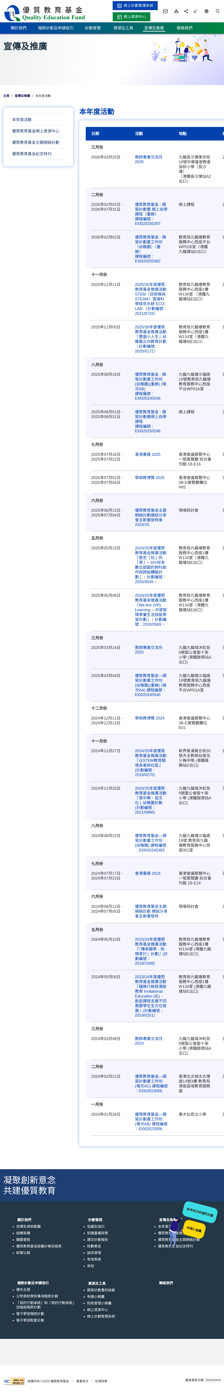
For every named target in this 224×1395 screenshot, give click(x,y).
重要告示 (82, 1381)
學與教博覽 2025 (149, 478)
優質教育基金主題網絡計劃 (35, 142)
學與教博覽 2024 (149, 718)
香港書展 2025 (148, 454)
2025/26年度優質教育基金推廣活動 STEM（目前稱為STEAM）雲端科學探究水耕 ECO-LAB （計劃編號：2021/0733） (151, 299)
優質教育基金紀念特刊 (31, 154)
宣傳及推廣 (22, 96)
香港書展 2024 (148, 873)
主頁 (6, 96)
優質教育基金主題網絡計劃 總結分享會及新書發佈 (151, 911)
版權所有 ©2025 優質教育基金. (49, 1381)
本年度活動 (22, 120)
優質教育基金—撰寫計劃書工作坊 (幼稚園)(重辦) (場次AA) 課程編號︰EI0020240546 (150, 685)
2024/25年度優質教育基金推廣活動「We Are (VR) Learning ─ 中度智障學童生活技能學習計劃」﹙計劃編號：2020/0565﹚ (151, 610)
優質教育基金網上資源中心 (35, 131)
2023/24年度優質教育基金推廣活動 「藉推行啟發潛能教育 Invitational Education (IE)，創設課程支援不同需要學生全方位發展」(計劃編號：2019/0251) (150, 996)
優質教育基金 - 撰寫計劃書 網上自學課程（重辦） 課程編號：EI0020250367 (151, 214)
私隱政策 (101, 1381)
